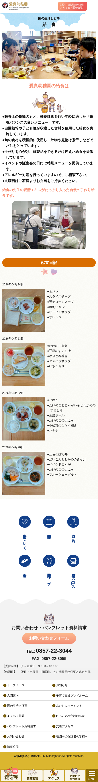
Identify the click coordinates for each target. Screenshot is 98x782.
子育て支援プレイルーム (72, 695)
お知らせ (62, 685)
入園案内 (13, 695)
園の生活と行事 (17, 705)
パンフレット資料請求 (21, 726)
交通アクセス (64, 726)
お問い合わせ (15, 736)
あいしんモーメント (69, 705)
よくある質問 (15, 715)
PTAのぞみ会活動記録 (70, 715)
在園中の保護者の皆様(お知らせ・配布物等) (71, 6)
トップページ (15, 685)
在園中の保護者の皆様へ (72, 736)
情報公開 (13, 746)
